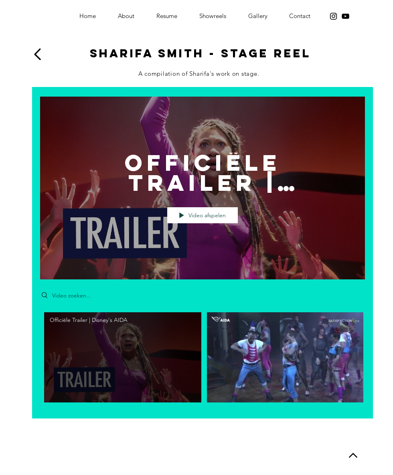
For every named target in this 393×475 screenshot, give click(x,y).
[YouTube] (345, 16)
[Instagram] (333, 16)
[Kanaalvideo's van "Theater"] (202, 358)
